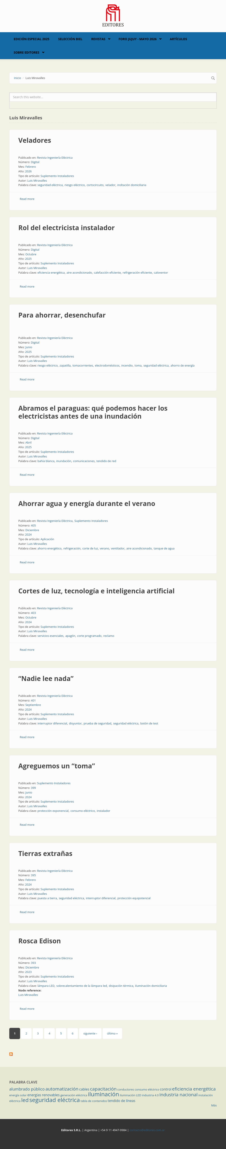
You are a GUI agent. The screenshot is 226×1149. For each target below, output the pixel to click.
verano (104, 548)
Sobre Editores (26, 52)
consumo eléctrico (82, 811)
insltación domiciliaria (131, 185)
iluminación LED (130, 1095)
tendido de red (106, 461)
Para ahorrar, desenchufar (62, 315)
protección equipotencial (134, 898)
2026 (28, 171)
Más (214, 1105)
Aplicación (47, 539)
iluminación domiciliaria (151, 986)
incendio (127, 365)
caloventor (161, 273)
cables (84, 1089)
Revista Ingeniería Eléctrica (55, 158)
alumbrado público (27, 1089)
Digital (35, 162)
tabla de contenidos (94, 1101)
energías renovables (43, 1095)
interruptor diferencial (52, 723)
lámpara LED (46, 986)
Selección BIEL (70, 39)
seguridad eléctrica (50, 185)
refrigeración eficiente (137, 273)
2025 (28, 259)
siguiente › (90, 1033)
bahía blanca (46, 461)
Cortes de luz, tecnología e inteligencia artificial (96, 590)
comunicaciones (84, 461)
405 (33, 525)
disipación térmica (121, 986)
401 (33, 700)
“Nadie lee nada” (45, 678)
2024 (28, 534)
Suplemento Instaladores (57, 176)
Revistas (98, 39)
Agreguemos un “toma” (56, 765)
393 (33, 963)
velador (110, 185)
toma (138, 365)
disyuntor (75, 723)
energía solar (18, 1095)
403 (33, 613)
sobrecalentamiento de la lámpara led (81, 986)
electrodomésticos (107, 365)
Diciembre (32, 530)
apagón (70, 636)
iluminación (103, 1094)
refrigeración (72, 548)
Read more (27, 199)
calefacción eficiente (107, 273)
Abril (28, 442)
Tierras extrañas (45, 853)
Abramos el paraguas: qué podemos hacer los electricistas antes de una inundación (93, 412)
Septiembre (33, 705)
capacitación (103, 1089)
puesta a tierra (47, 898)
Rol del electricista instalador (66, 227)
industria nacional (178, 1094)
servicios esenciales (51, 636)
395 (33, 875)
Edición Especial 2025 (31, 39)
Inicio (17, 78)
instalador (103, 811)
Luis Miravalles (37, 180)
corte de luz (90, 548)
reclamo (108, 636)
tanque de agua (164, 548)
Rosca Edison (39, 940)
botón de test (149, 723)
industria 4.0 (150, 1095)
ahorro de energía (183, 365)
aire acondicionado (79, 273)
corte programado (89, 636)
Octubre (30, 254)
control (165, 1089)
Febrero (30, 167)
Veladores (34, 140)
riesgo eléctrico (75, 185)
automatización (62, 1089)
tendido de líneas (121, 1100)
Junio (28, 347)
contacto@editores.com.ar (147, 1130)
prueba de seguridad (97, 723)
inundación (63, 461)
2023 (28, 972)
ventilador (117, 548)
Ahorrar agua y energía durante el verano (86, 503)
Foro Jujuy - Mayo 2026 (137, 39)
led (24, 1100)
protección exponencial (53, 811)
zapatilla (65, 365)
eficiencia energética (51, 273)
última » (112, 1033)
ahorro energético (50, 548)
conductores (125, 1089)
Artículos (178, 39)
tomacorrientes (82, 365)
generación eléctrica (73, 1095)
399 (33, 788)
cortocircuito (95, 185)
